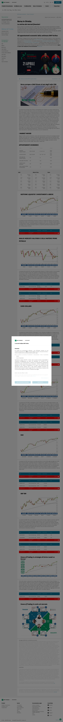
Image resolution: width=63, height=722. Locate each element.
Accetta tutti (40, 382)
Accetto (17, 356)
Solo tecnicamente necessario (23, 382)
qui (19, 365)
